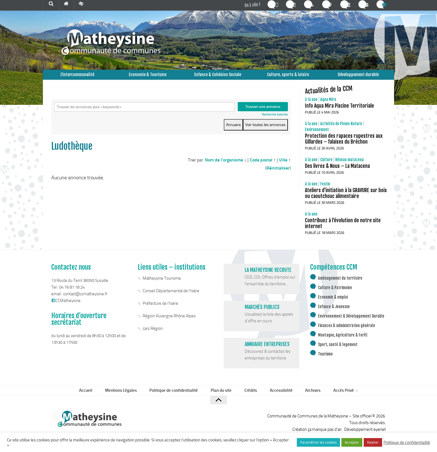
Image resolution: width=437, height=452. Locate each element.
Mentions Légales (126, 398)
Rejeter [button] (373, 442)
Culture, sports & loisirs (288, 77)
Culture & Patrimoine (335, 294)
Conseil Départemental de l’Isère (171, 297)
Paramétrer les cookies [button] (318, 442)
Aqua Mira (328, 106)
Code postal (261, 163)
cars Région (153, 335)
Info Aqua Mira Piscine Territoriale (339, 112)
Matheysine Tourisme (162, 284)
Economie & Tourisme (147, 77)
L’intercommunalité (77, 77)
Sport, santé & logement (338, 351)
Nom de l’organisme (224, 163)
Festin (325, 190)
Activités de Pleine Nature (341, 130)
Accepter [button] (352, 442)
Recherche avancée (275, 122)
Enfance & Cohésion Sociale (217, 77)
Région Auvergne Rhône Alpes (169, 322)
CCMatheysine (66, 307)
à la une (311, 106)
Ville (283, 163)
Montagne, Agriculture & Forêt (343, 341)
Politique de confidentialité (177, 398)
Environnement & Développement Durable (351, 322)
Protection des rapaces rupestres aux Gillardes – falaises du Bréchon (344, 145)
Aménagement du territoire (340, 284)
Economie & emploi (333, 303)
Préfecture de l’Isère (160, 310)
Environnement (317, 136)
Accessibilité (278, 398)
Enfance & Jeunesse (334, 313)
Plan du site (223, 398)
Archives (307, 398)
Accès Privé (335, 398)
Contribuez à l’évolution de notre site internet (343, 230)
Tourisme (325, 360)
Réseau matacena (349, 166)
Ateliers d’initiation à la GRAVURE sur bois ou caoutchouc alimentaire (346, 200)
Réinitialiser (278, 171)
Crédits (250, 398)
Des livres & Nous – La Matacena (337, 173)
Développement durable (358, 77)
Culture (326, 166)
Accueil (93, 398)
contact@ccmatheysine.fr (85, 300)
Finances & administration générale (346, 332)
